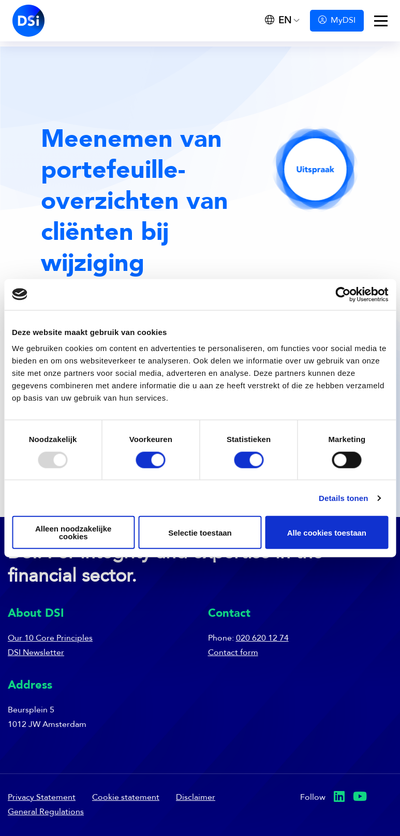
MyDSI (336, 20)
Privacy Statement (42, 798)
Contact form (233, 653)
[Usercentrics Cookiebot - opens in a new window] (343, 294)
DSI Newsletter (36, 653)
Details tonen (343, 497)
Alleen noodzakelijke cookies (73, 532)
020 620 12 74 (262, 638)
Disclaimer (195, 798)
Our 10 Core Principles (50, 638)
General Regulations (46, 812)
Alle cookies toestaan (326, 532)
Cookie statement (125, 798)
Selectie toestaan (200, 532)
